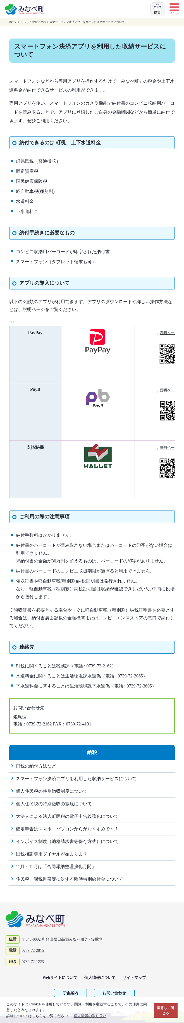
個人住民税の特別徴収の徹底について (54, 803)
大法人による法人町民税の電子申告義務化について (67, 816)
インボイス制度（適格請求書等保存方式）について (67, 841)
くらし (25, 21)
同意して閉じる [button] (165, 1010)
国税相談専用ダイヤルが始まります (51, 854)
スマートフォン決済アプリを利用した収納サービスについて (76, 778)
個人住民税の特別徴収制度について (51, 791)
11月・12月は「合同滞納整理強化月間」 (56, 866)
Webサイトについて (59, 978)
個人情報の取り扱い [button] (90, 1016)
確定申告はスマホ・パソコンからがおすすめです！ (67, 828)
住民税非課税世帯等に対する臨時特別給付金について (69, 879)
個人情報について (100, 978)
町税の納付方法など (36, 766)
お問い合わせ (114, 993)
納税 (43, 21)
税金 (35, 21)
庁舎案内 (70, 993)
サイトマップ (134, 978)
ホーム (13, 21)
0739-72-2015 (33, 950)
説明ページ (171, 333)
